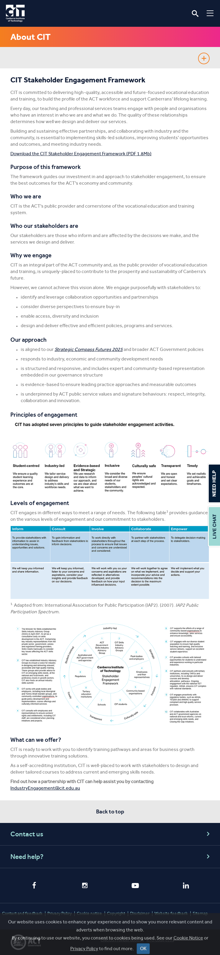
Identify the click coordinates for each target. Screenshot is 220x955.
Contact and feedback (22, 913)
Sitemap (200, 913)
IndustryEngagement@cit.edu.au (45, 788)
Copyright (116, 913)
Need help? (110, 857)
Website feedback (171, 913)
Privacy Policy (59, 913)
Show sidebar (204, 58)
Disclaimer (139, 913)
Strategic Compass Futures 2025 (89, 349)
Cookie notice (89, 913)
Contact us (110, 834)
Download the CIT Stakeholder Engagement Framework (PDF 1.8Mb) (81, 153)
